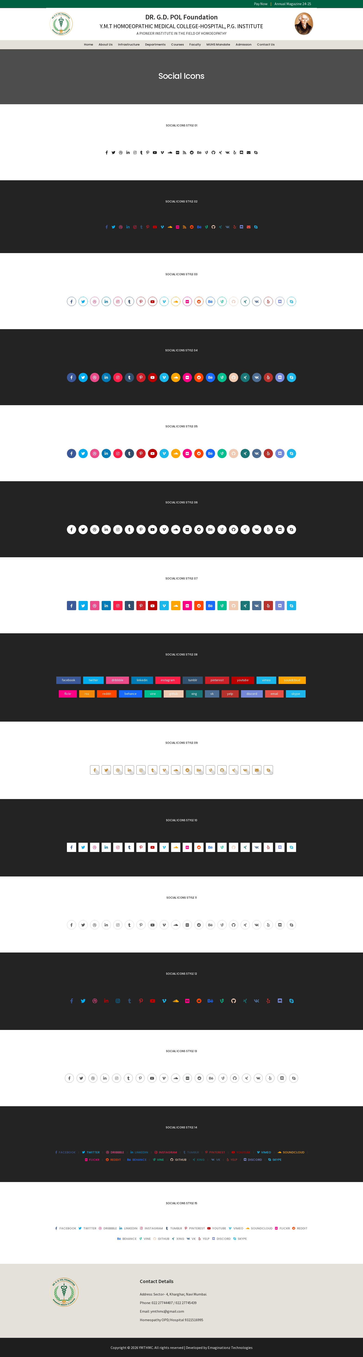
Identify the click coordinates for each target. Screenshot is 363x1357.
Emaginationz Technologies (230, 1347)
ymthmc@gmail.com (167, 1311)
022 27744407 (162, 1302)
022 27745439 (186, 1302)
